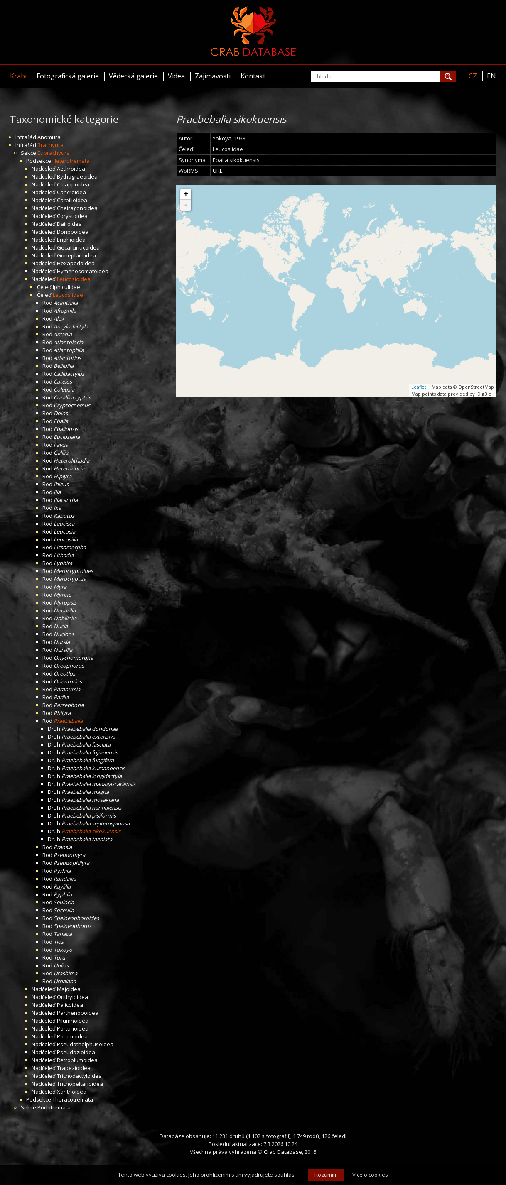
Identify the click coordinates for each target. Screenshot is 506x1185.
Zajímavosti (213, 76)
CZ (473, 76)
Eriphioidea (71, 239)
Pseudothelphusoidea (85, 1044)
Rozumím (326, 1174)
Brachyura (50, 145)
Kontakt (253, 76)
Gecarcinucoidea (78, 247)
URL (217, 170)
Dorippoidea (72, 231)
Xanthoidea (71, 1091)
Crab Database (283, 1152)
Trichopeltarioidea (80, 1083)
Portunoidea (72, 1028)
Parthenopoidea (77, 1012)
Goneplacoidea (76, 255)
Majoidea (69, 989)
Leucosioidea (74, 279)
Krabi (18, 76)
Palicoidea (70, 1005)
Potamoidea (72, 1036)
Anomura (49, 137)
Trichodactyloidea (79, 1076)
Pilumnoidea (72, 1020)
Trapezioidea (74, 1068)
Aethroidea (71, 168)
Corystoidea (72, 216)
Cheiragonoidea (77, 208)
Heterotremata (71, 160)
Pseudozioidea (76, 1052)
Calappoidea (73, 184)
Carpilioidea (72, 200)
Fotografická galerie (68, 76)
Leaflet (418, 387)
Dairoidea (69, 224)
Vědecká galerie (133, 76)
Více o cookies (370, 1174)
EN (491, 76)
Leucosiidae (68, 295)
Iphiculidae (66, 287)
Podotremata (54, 1107)
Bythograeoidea (77, 176)
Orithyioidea (72, 997)
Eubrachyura (53, 153)
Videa (176, 76)
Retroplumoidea (77, 1060)
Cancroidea (71, 192)
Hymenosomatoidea (82, 271)
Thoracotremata (72, 1099)
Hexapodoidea (76, 263)
